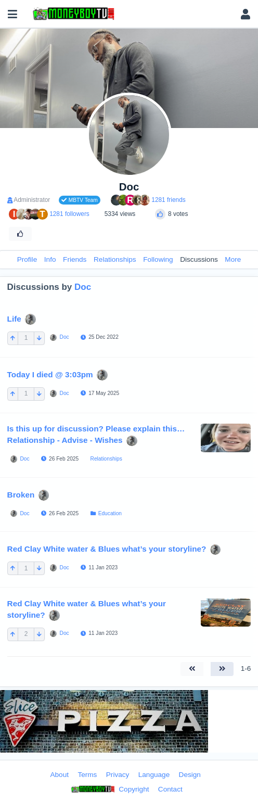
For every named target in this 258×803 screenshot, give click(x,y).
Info (50, 259)
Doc (82, 287)
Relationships (115, 259)
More (233, 259)
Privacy (118, 775)
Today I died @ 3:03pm (50, 374)
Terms (87, 775)
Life (14, 318)
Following (158, 259)
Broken (21, 494)
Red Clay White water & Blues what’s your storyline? (107, 548)
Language (154, 775)
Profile (27, 259)
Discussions (199, 259)
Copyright (109, 789)
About (59, 775)
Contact (170, 789)
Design (190, 775)
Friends (74, 259)
